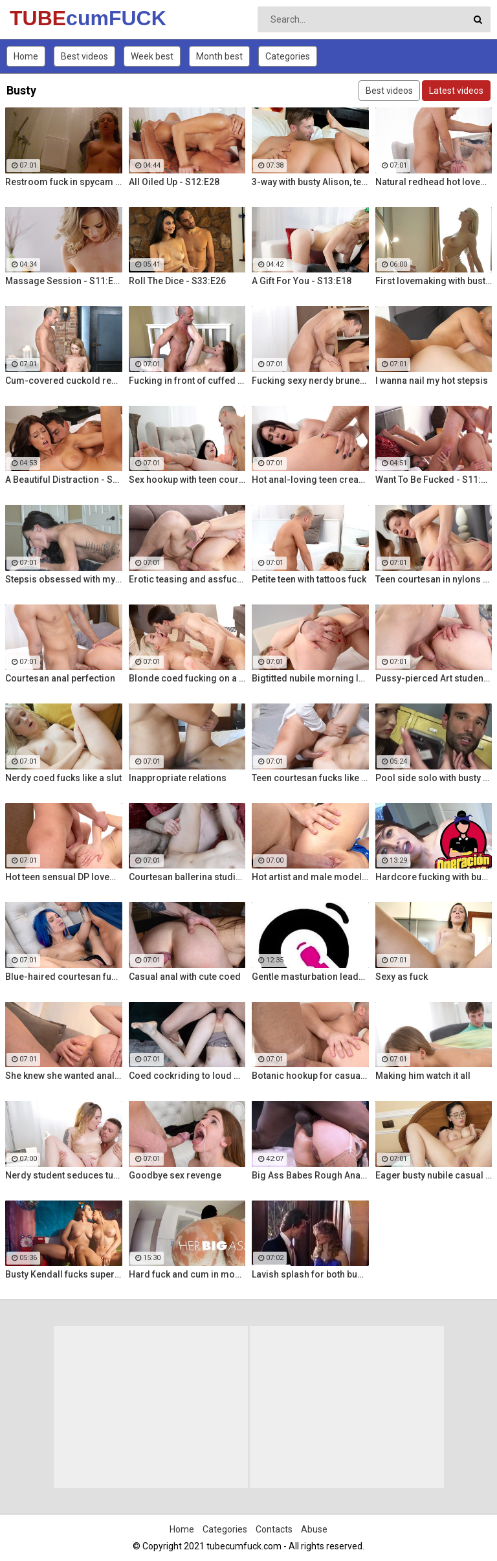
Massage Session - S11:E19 (63, 281)
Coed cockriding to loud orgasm (187, 1075)
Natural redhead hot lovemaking (433, 182)
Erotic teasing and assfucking (187, 579)
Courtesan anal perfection (60, 678)
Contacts (274, 1529)
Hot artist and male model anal (310, 877)
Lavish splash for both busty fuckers (310, 1274)
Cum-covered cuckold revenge (63, 380)
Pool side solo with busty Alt (433, 778)
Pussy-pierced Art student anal (433, 678)
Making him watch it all (422, 1075)
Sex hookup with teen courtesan (187, 479)
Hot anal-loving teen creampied (310, 479)
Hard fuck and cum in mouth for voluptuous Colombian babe (187, 1274)
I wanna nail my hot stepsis (431, 380)
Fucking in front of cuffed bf (187, 380)
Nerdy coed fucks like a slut (63, 778)
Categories (287, 56)
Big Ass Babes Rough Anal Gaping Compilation (310, 1175)
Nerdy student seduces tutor (63, 1175)
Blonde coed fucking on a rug (187, 678)
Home (26, 56)
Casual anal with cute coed (185, 976)
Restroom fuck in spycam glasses (63, 182)
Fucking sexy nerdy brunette (310, 380)
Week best (152, 56)
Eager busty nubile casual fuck (433, 1175)
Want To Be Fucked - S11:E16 (433, 479)
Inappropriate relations (177, 778)
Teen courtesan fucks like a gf (310, 778)
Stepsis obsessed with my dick (63, 579)
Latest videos (456, 90)
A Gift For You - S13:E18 (301, 281)
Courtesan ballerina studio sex (187, 877)
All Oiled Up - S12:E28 (174, 182)
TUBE (44, 18)
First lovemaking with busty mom (433, 281)
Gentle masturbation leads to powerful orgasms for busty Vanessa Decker (310, 976)
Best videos (84, 56)
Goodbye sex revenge (175, 1175)
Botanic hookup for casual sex (310, 1075)
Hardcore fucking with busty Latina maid (433, 877)
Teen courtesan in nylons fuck (433, 579)
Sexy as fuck (401, 976)
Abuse (314, 1529)
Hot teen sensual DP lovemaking (63, 877)
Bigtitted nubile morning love (310, 678)
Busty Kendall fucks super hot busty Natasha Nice (63, 1274)
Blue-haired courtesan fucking (63, 976)
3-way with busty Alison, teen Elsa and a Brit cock (310, 182)
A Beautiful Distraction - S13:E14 (63, 479)
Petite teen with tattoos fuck (309, 579)
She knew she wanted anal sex (63, 1075)
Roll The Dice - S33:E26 (177, 281)
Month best (219, 56)
